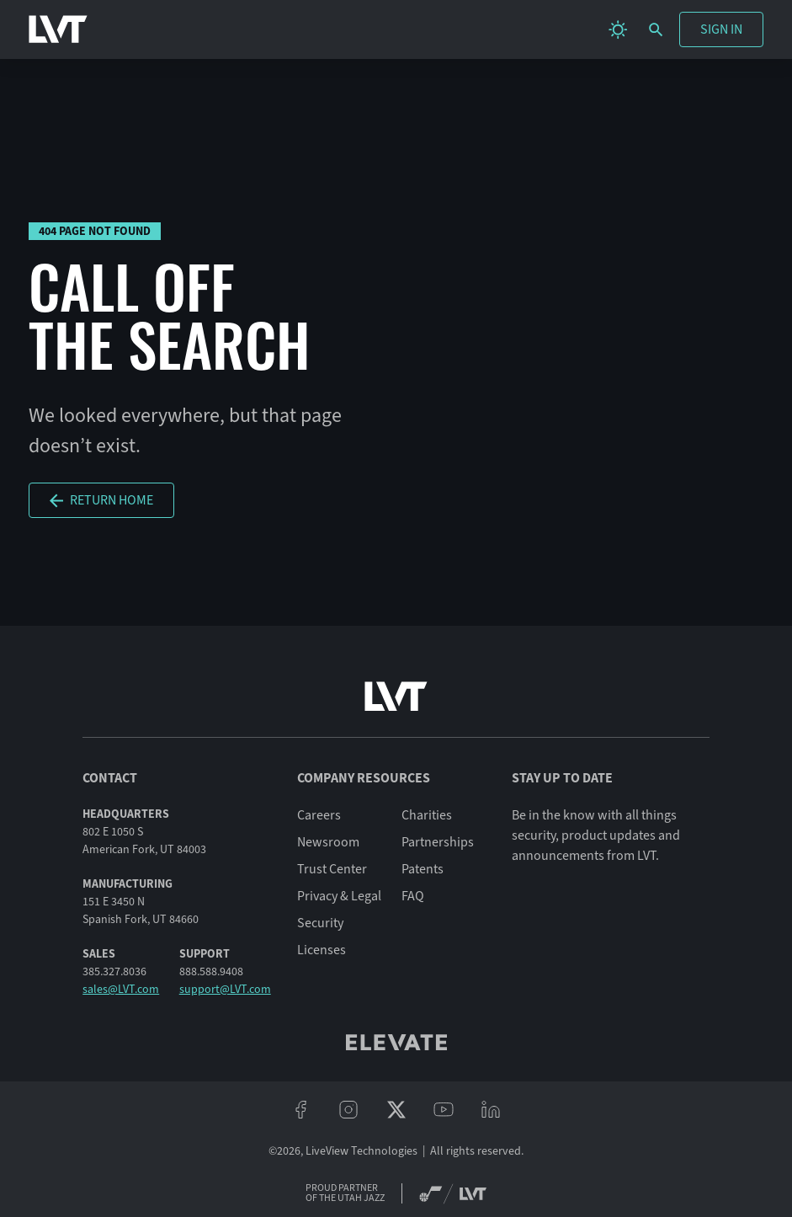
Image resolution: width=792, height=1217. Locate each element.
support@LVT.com (225, 989)
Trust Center (332, 869)
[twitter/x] (395, 1110)
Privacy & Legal (339, 896)
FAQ (412, 896)
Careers (319, 815)
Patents (422, 869)
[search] (656, 29)
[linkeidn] (491, 1110)
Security (320, 923)
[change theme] (618, 29)
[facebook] (300, 1110)
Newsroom (328, 842)
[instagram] (348, 1110)
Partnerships (437, 842)
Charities (426, 815)
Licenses (321, 950)
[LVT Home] (58, 29)
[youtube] (443, 1110)
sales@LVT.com (120, 989)
